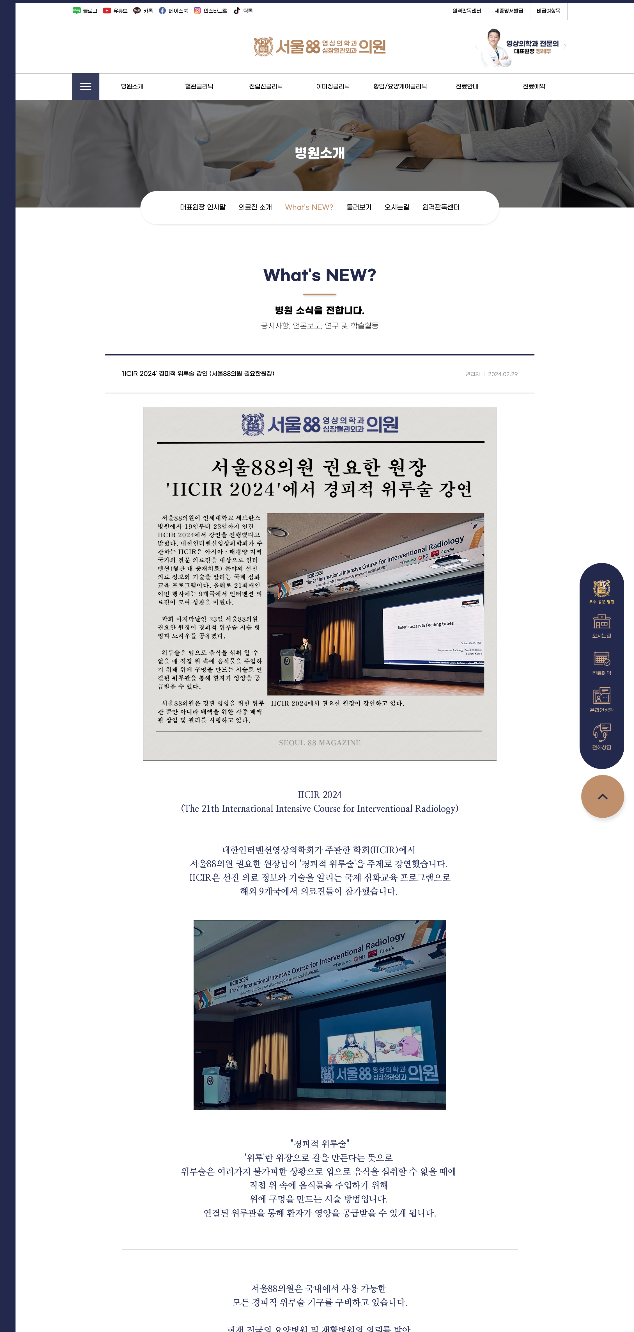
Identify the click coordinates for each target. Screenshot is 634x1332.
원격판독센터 (476, 11)
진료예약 (544, 86)
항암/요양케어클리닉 (410, 86)
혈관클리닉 (209, 86)
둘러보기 (369, 207)
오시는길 (406, 207)
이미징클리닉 (343, 86)
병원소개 (142, 86)
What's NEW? (319, 207)
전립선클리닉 (276, 86)
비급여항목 (559, 11)
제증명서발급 (518, 11)
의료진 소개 (265, 207)
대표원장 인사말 (212, 207)
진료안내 (477, 86)
